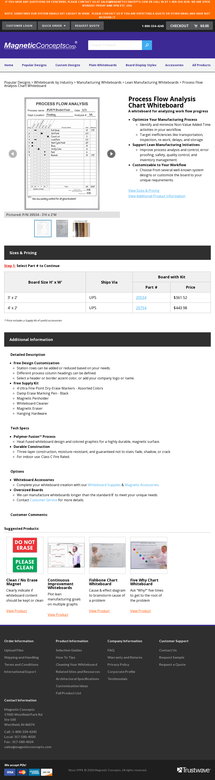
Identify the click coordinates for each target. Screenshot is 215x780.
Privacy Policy (118, 664)
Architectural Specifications (77, 679)
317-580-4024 (22, 742)
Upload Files (14, 650)
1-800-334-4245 (153, 26)
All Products (201, 65)
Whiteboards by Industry (53, 82)
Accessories (174, 65)
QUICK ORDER (54, 26)
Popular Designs (34, 65)
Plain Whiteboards (103, 65)
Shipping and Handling (21, 657)
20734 (141, 307)
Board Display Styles (141, 65)
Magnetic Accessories (142, 485)
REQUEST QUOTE (87, 26)
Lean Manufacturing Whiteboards (152, 82)
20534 (141, 297)
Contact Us (168, 650)
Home (8, 65)
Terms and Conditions (21, 664)
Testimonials (117, 679)
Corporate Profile (121, 671)
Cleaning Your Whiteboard (76, 664)
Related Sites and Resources (78, 671)
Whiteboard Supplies (104, 485)
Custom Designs (67, 65)
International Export (20, 671)
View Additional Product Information (156, 196)
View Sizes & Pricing (143, 190)
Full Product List (68, 693)
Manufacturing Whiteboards (99, 82)
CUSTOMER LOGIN (19, 26)
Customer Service (43, 500)
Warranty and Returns (125, 657)
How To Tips (65, 657)
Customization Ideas (72, 686)
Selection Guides (69, 650)
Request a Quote (172, 664)
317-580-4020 (24, 737)
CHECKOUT (189, 26)
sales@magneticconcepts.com (27, 747)
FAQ (111, 650)
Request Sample (171, 657)
